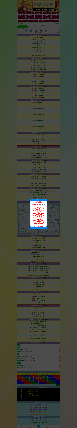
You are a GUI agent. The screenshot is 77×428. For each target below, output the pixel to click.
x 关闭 (45, 199)
